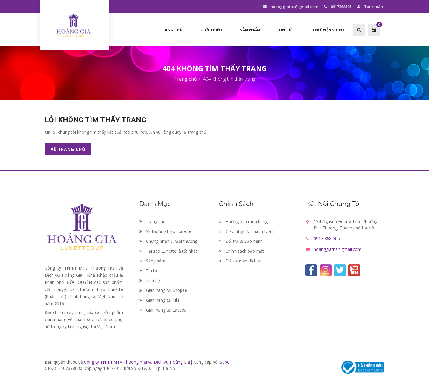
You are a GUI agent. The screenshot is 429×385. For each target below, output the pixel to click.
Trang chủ (171, 29)
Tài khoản (369, 6)
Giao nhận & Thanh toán (246, 231)
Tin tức (286, 29)
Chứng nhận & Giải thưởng (168, 241)
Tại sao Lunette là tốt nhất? (169, 251)
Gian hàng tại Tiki (159, 300)
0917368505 (337, 6)
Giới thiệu (211, 29)
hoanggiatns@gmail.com (290, 6)
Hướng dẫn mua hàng (243, 221)
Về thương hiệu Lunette (165, 231)
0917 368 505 (327, 238)
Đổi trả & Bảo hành (241, 241)
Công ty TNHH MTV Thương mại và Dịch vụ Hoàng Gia (137, 362)
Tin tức (149, 270)
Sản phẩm (250, 29)
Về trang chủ (68, 149)
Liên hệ (149, 280)
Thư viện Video (328, 29)
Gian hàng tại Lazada (162, 310)
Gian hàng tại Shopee (163, 290)
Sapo (225, 362)
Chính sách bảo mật (241, 251)
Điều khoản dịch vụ (240, 261)
